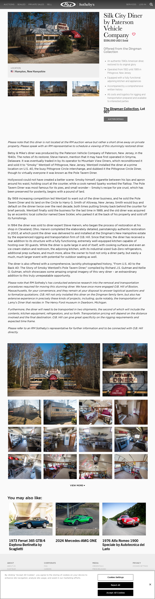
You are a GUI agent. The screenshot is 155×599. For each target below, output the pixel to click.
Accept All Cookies (115, 593)
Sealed (21, 4)
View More (77, 485)
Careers (47, 569)
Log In (142, 4)
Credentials (97, 566)
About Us (11, 566)
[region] (77, 585)
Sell (49, 4)
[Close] (150, 584)
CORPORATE (50, 563)
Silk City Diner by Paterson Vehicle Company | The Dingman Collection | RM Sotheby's (77, 4)
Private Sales (36, 4)
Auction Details (115, 119)
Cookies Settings (140, 566)
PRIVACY (137, 563)
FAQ (45, 566)
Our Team (11, 569)
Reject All (115, 585)
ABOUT (10, 563)
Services (131, 4)
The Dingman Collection (121, 108)
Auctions (9, 4)
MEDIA (95, 563)
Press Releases (99, 569)
